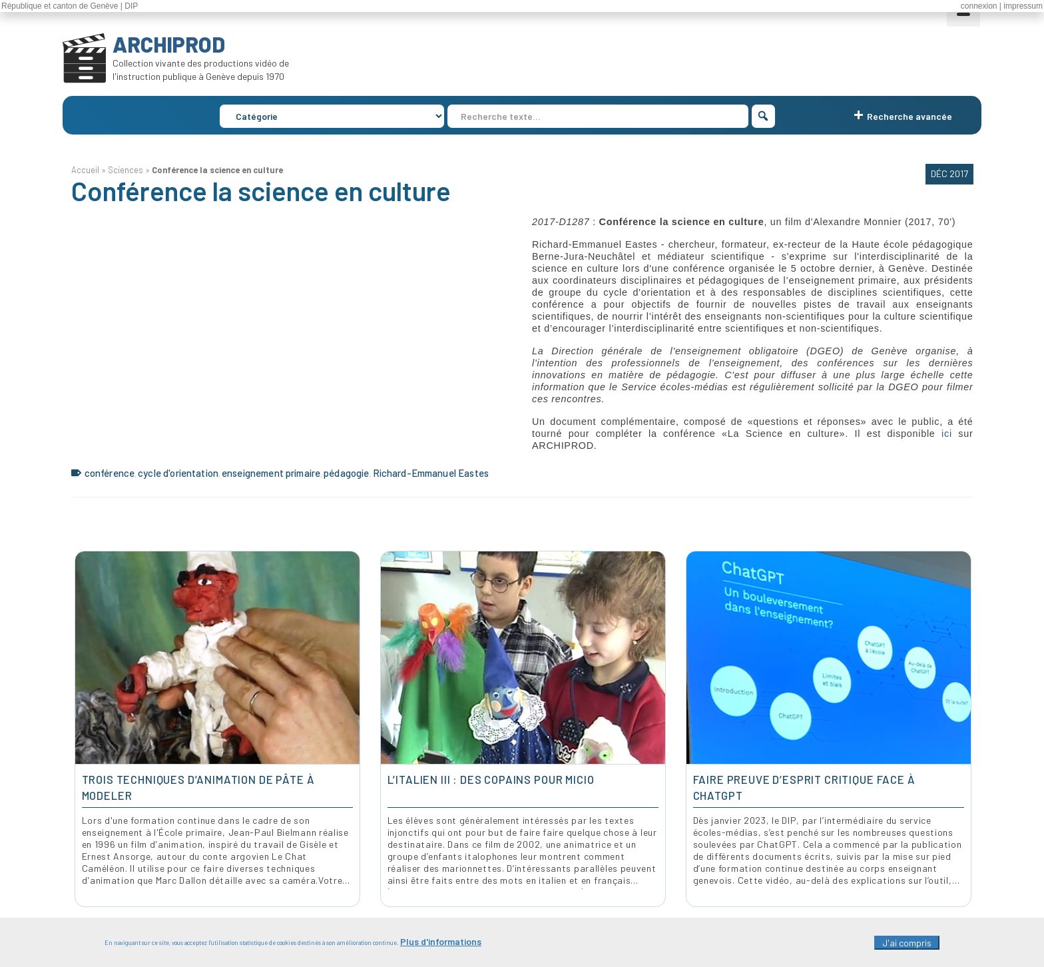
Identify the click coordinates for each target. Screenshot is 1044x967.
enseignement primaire (271, 473)
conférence (110, 473)
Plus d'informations (440, 941)
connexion (979, 6)
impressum (1023, 6)
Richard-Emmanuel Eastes (431, 473)
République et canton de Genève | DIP (69, 6)
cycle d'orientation (178, 473)
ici (949, 433)
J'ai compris (906, 942)
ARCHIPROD (169, 44)
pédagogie (346, 473)
